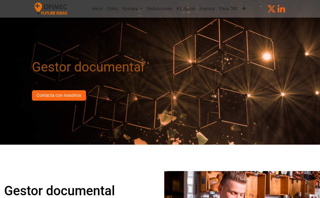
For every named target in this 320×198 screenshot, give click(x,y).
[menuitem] (97, 8)
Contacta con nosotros (59, 95)
